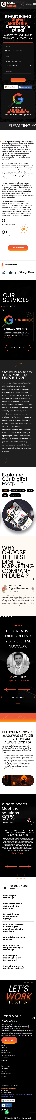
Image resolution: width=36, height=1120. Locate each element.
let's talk (9, 1040)
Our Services (18, 347)
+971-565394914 (5, 1085)
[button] (22, 579)
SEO (5, 495)
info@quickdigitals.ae (8, 1088)
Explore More (18, 247)
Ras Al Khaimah (6, 1074)
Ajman (3, 1071)
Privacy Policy (5, 1052)
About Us (4, 1047)
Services (4, 1050)
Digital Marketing (18, 490)
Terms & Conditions (8, 1055)
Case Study (15, 495)
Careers (4, 1060)
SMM (30, 490)
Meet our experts (18, 697)
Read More (25, 338)
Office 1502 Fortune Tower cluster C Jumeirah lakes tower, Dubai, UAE (16, 1095)
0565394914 (28, 4)
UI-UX (5, 490)
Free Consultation (18, 80)
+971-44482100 (15, 1085)
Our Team (4, 1058)
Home (3, 1045)
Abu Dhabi (4, 1069)
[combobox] (8, 51)
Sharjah (3, 1076)
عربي (21, 4)
